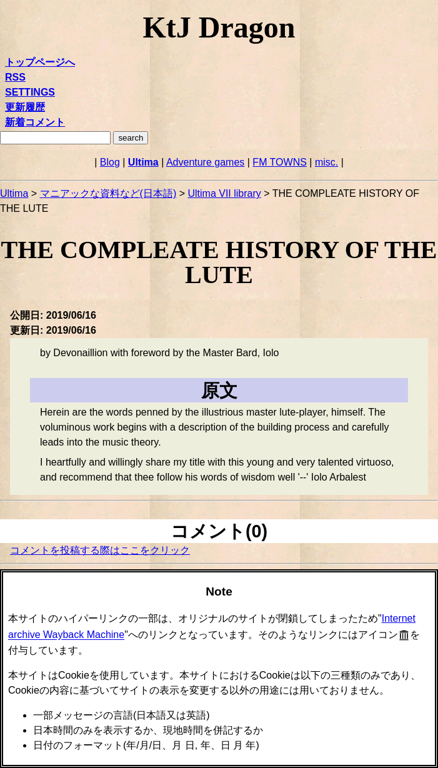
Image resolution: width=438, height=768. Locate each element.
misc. (326, 162)
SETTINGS (30, 92)
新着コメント (35, 122)
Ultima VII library (224, 193)
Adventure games (205, 162)
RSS (15, 77)
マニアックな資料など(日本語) (108, 193)
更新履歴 (25, 107)
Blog (110, 162)
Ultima (143, 162)
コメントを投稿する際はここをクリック (100, 550)
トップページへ (40, 62)
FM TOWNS (279, 162)
